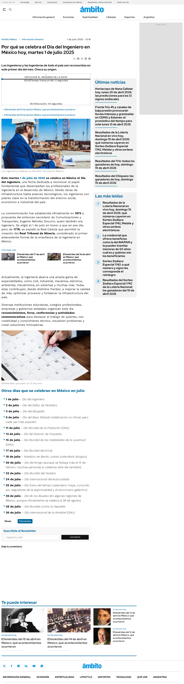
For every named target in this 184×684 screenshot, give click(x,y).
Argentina (148, 17)
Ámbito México (9, 39)
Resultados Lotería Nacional (100, 2)
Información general (43, 17)
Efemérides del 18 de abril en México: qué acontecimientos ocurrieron (39, 114)
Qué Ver (38, 2)
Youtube (33, 666)
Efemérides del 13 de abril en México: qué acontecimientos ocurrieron (124, 617)
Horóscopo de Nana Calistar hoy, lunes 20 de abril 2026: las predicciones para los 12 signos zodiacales (114, 94)
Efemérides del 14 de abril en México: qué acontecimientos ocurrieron (67, 642)
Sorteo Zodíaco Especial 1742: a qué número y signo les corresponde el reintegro (116, 268)
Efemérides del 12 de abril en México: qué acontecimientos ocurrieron (124, 637)
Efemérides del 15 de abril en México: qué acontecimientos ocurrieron (21, 642)
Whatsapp (42, 666)
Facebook (11, 666)
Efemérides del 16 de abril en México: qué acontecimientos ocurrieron (76, 258)
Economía (68, 17)
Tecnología (24, 2)
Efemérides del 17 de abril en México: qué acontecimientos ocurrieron (30, 258)
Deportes (129, 17)
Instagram (18, 666)
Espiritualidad (90, 17)
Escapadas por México (72, 2)
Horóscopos (52, 2)
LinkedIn (26, 666)
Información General (32, 39)
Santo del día (123, 2)
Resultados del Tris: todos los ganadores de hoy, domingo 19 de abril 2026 (115, 164)
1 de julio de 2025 (32, 178)
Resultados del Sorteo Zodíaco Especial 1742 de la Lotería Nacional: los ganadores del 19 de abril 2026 (118, 287)
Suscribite (75, 537)
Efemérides (25, 521)
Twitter (4, 666)
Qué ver (142, 677)
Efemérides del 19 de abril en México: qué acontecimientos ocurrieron (39, 109)
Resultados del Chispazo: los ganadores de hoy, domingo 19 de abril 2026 (114, 179)
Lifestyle (111, 17)
